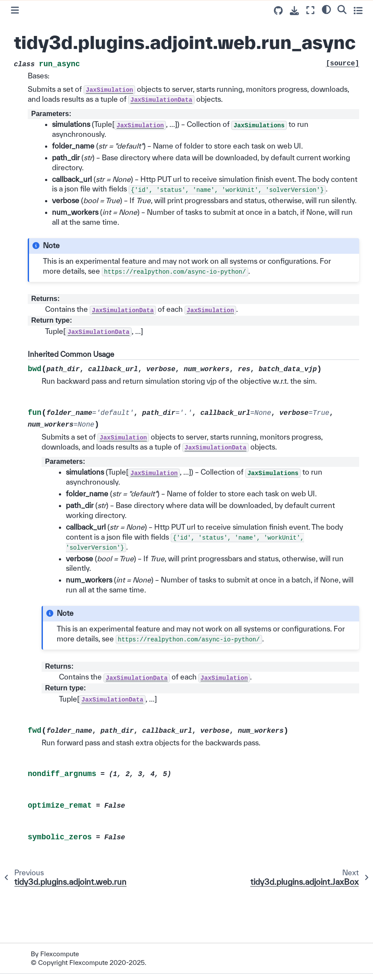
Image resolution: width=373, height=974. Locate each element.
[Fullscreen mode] (310, 10)
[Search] (342, 9)
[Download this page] (294, 10)
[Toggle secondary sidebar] (358, 10)
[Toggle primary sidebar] (15, 10)
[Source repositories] (278, 10)
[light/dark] (326, 9)
